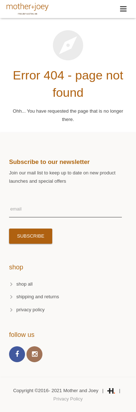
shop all (24, 284)
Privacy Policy (68, 399)
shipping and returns (37, 296)
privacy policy (30, 309)
